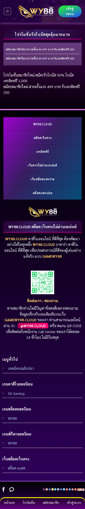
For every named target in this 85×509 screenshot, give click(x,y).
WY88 (12, 418)
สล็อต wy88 (16, 468)
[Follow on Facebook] (3, 489)
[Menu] (7, 11)
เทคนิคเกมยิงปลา (21, 368)
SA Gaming (16, 393)
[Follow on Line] (11, 489)
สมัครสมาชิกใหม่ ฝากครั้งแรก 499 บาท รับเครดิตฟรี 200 (40, 49)
